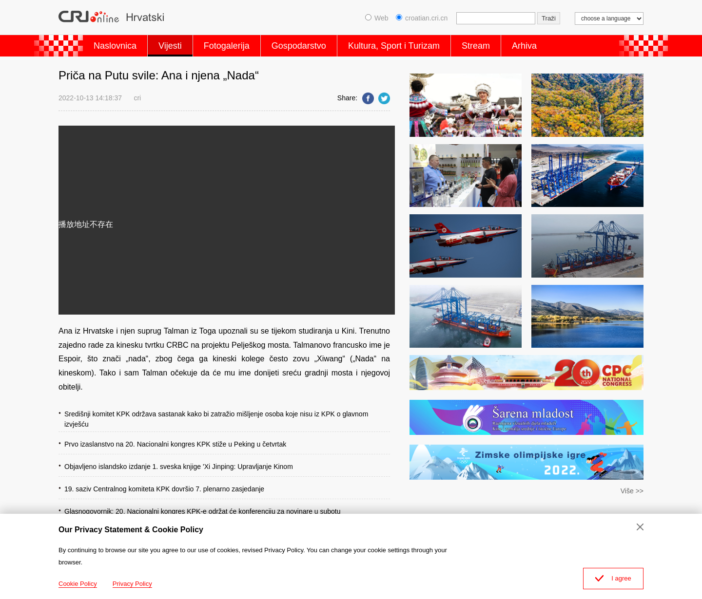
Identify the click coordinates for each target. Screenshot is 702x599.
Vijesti (170, 46)
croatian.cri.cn (422, 18)
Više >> (632, 491)
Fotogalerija (227, 46)
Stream (476, 46)
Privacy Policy (132, 583)
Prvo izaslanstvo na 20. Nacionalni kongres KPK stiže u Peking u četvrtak (175, 444)
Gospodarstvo (299, 46)
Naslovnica (115, 46)
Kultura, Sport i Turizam (394, 46)
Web (377, 18)
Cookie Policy (77, 583)
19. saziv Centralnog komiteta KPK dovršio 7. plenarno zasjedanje (164, 489)
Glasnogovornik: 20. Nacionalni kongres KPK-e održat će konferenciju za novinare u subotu (202, 511)
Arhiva (524, 46)
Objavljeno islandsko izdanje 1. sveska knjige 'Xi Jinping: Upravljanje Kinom (178, 466)
